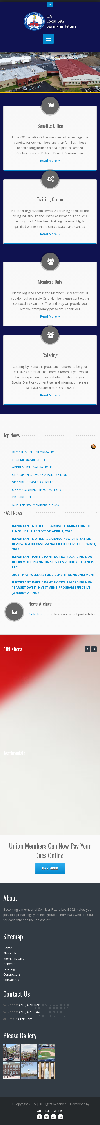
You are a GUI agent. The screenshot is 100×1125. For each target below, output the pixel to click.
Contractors (11, 974)
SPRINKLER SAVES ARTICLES (32, 482)
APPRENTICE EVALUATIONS (32, 467)
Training (9, 969)
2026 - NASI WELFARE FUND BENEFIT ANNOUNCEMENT (53, 575)
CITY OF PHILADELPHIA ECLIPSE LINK (39, 474)
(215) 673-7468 (30, 1012)
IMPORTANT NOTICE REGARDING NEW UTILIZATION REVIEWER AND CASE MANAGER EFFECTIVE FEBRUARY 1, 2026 (54, 544)
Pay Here (50, 868)
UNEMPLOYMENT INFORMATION (36, 489)
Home (7, 948)
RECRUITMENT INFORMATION (34, 452)
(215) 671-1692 (30, 1005)
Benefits (9, 964)
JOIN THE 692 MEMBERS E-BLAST (36, 504)
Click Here (36, 614)
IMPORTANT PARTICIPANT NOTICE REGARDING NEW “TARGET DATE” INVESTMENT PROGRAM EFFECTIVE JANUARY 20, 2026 (52, 587)
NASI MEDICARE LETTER (30, 460)
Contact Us (11, 980)
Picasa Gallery (19, 1035)
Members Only (13, 958)
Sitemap (13, 936)
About (10, 898)
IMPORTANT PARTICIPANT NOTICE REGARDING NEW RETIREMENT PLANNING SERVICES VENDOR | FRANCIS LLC (53, 562)
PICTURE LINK (22, 497)
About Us (9, 953)
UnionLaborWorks (50, 1110)
